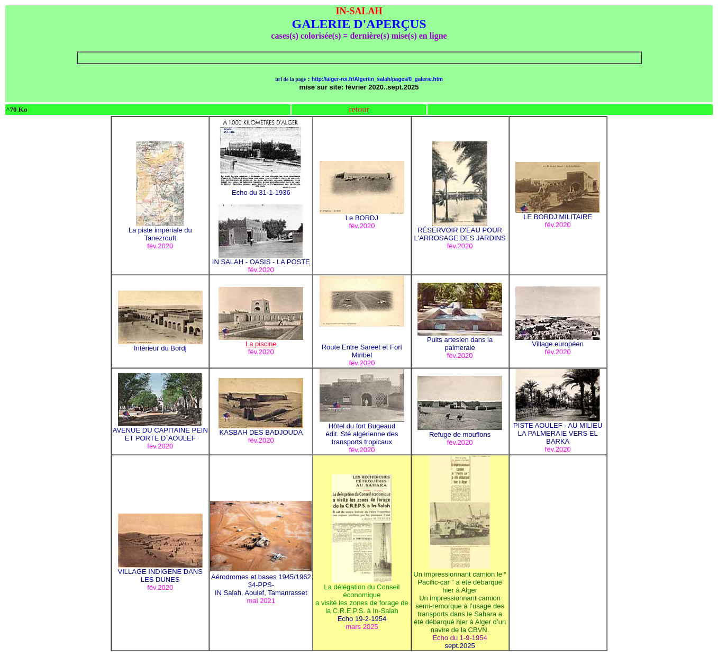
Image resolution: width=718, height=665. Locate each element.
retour (359, 109)
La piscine (261, 341)
